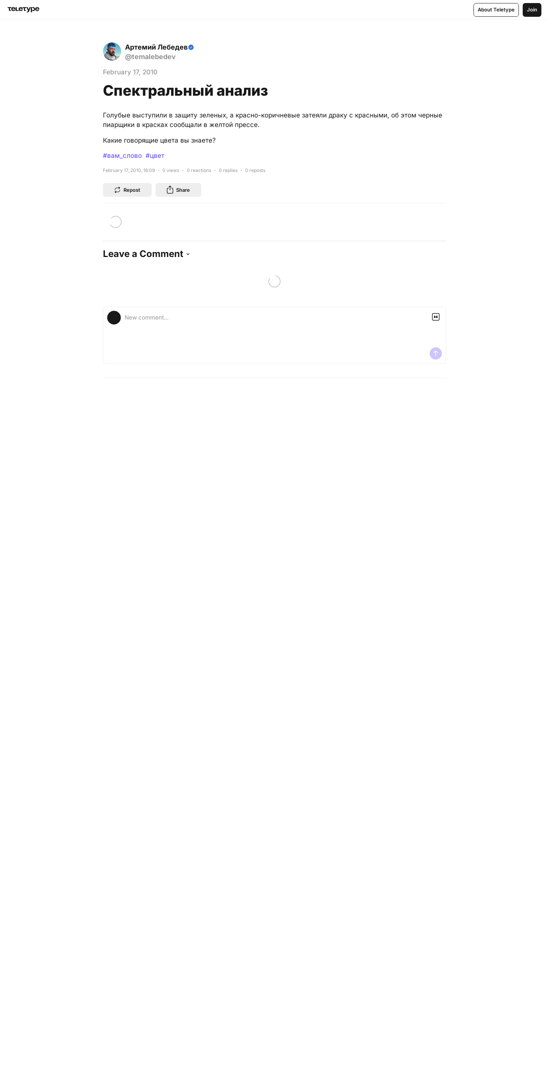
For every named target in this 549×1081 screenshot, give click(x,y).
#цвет (155, 155)
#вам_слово (122, 155)
